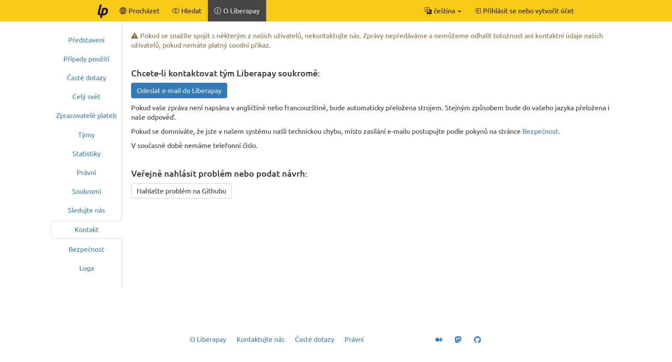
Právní (86, 172)
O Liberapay (208, 339)
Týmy (86, 135)
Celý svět (86, 96)
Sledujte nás (86, 210)
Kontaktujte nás (261, 339)
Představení (86, 40)
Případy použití (86, 59)
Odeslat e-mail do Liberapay (179, 90)
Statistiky (86, 153)
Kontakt (87, 229)
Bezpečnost (86, 249)
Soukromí (86, 191)
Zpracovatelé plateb (86, 115)
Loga (86, 268)
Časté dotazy (86, 77)
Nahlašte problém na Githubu (181, 191)
